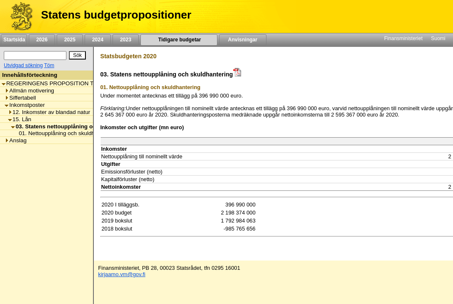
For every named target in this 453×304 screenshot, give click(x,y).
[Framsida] (18, 16)
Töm (49, 65)
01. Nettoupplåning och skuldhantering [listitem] (64, 133)
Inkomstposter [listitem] (25, 105)
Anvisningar (242, 40)
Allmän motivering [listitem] (29, 90)
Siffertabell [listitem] (20, 98)
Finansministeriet (403, 38)
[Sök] (35, 55)
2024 (97, 40)
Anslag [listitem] (16, 140)
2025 (69, 40)
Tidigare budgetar (178, 40)
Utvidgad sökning (23, 65)
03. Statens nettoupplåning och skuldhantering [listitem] (76, 126)
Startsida (14, 40)
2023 (125, 40)
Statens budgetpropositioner (116, 14)
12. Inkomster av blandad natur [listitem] (49, 112)
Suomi (438, 38)
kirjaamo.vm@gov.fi (122, 274)
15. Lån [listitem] (19, 119)
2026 (41, 40)
